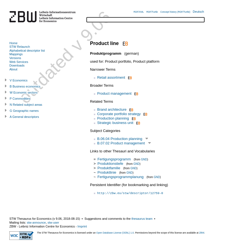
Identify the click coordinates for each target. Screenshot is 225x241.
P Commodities (20, 98)
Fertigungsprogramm (114, 159)
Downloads (17, 65)
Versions (15, 58)
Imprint (82, 226)
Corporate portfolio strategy (119, 114)
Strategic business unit (115, 123)
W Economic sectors (24, 92)
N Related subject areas (26, 104)
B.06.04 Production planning (119, 139)
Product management (114, 93)
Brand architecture (111, 109)
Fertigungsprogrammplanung (120, 177)
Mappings (16, 54)
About (13, 69)
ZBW (201, 232)
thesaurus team (141, 218)
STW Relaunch (19, 46)
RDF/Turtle (152, 11)
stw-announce (36, 222)
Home (13, 43)
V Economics (18, 80)
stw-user (53, 222)
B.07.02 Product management (121, 143)
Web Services (18, 61)
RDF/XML (139, 11)
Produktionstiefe (110, 163)
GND (144, 159)
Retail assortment (111, 77)
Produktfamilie (108, 168)
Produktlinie (106, 172)
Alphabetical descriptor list (27, 50)
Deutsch (198, 11)
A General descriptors (24, 116)
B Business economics (25, 86)
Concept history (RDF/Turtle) (175, 11)
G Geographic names (24, 110)
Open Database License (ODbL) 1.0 (115, 232)
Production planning (113, 118)
